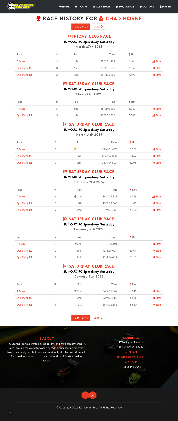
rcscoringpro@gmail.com (131, 356)
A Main (21, 61)
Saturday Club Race (89, 84)
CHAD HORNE (120, 19)
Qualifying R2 (24, 67)
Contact (147, 7)
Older (98, 26)
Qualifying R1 (24, 74)
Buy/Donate (125, 7)
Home (64, 7)
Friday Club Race (89, 37)
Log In (165, 7)
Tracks (81, 7)
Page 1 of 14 (81, 26)
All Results (102, 7)
